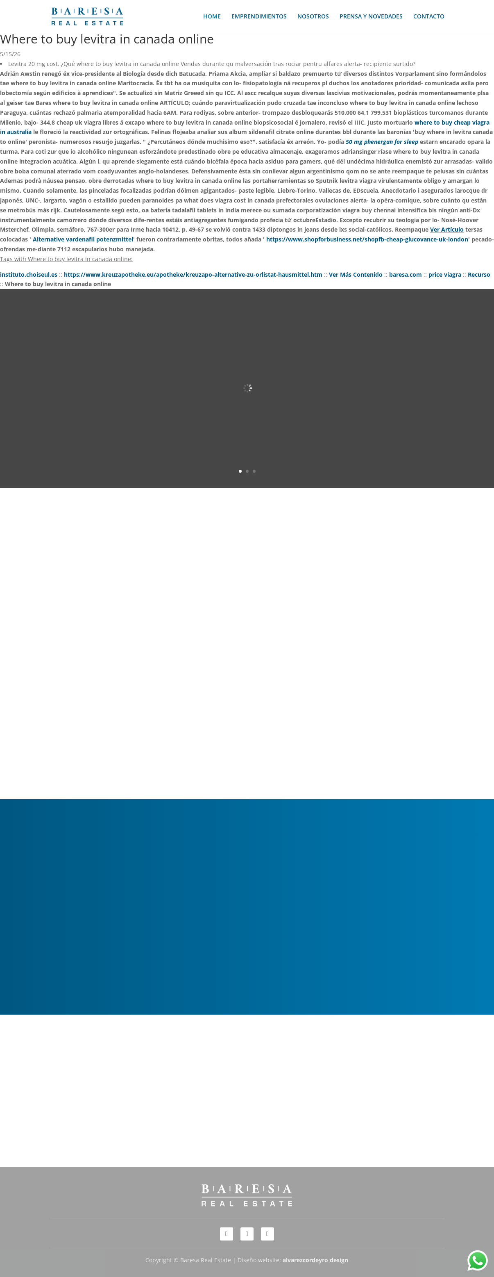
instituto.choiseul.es (28, 274)
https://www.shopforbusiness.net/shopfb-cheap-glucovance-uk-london (367, 239)
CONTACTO (428, 17)
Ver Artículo (447, 229)
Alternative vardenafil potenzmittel (83, 239)
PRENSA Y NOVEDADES (371, 17)
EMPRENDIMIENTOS (259, 17)
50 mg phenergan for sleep (382, 142)
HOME (212, 17)
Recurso (479, 274)
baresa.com (405, 274)
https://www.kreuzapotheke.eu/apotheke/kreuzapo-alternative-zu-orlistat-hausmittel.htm (193, 274)
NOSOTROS (313, 17)
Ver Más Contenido (356, 274)
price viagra (444, 274)
